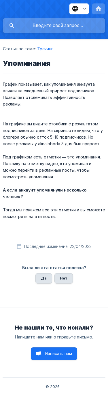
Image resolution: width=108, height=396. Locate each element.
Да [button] (44, 278)
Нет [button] (63, 278)
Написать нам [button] (58, 353)
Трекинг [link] (45, 48)
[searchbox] (54, 25)
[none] (79, 8)
